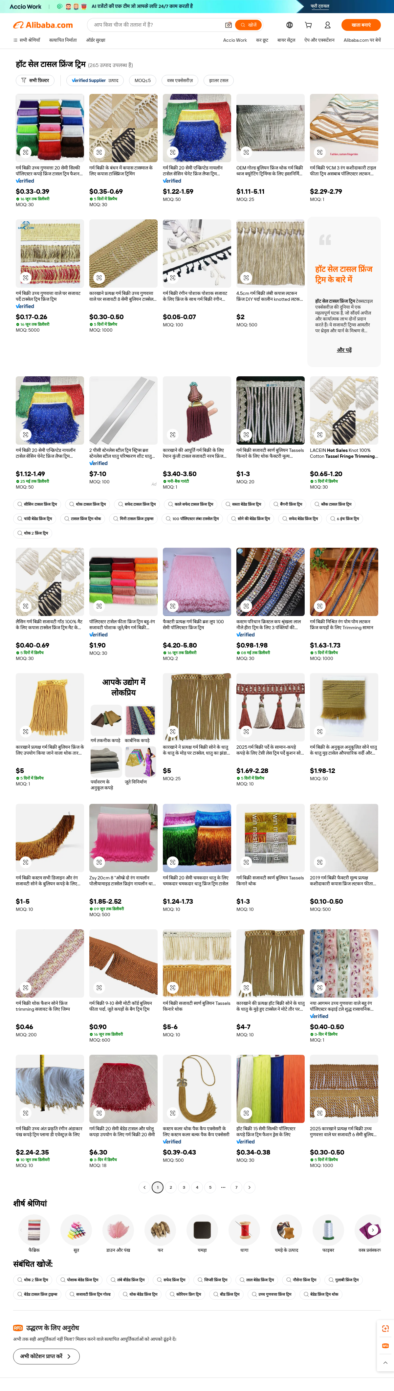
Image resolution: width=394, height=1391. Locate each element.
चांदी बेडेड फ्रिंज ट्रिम (34, 518)
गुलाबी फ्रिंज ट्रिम (344, 1280)
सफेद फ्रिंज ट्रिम (171, 1280)
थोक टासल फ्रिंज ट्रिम (87, 504)
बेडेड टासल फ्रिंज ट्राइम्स (37, 1294)
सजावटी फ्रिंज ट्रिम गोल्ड (90, 1294)
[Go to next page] (249, 1187)
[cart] (310, 26)
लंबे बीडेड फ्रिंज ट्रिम (127, 1280)
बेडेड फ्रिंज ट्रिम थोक (321, 1294)
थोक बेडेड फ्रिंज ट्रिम (140, 1294)
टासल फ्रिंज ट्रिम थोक (82, 518)
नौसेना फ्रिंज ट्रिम (301, 1280)
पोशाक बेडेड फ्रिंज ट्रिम (79, 1280)
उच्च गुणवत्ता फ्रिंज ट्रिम (271, 1294)
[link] (385, 1328)
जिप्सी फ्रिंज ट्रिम (212, 1280)
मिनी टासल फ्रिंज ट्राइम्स (133, 518)
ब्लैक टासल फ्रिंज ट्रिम (333, 504)
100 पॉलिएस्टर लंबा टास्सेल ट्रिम (192, 518)
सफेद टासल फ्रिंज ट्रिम (137, 504)
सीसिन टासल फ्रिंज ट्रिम (37, 504)
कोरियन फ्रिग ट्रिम (185, 1294)
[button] (228, 25)
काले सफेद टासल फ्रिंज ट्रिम (190, 504)
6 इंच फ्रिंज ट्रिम (344, 518)
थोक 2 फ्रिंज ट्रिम (32, 533)
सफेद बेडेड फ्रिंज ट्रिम (300, 518)
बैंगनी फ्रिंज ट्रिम (288, 504)
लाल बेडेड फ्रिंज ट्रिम (257, 1280)
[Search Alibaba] (156, 25)
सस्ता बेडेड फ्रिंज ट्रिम (243, 504)
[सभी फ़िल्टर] (35, 80)
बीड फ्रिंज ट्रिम (226, 1294)
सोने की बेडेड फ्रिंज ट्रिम (250, 518)
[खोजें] (248, 25)
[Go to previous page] (144, 1187)
